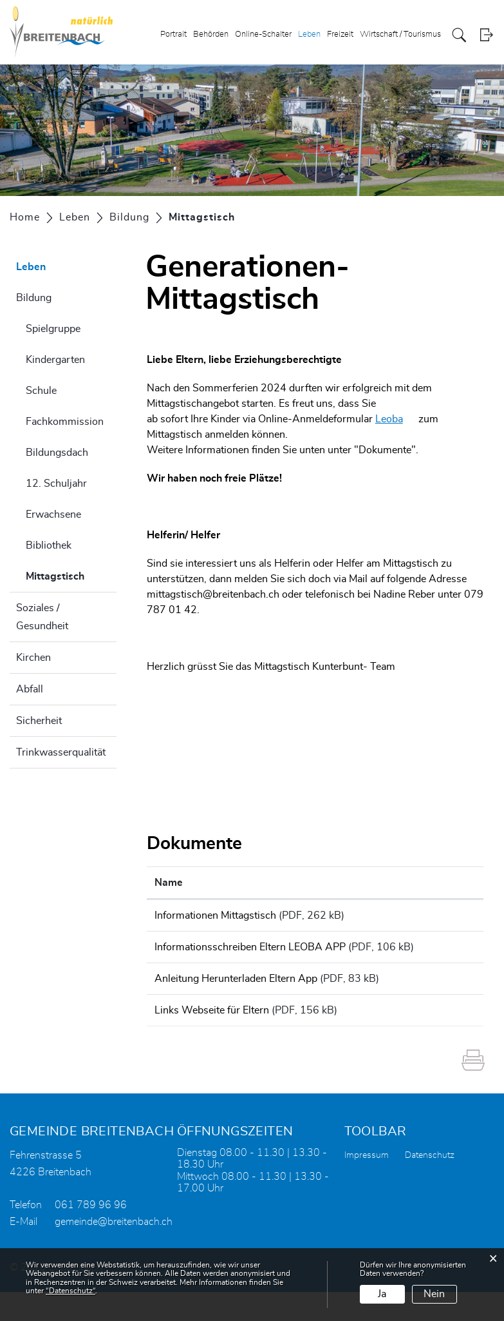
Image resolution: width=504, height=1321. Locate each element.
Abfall (29, 689)
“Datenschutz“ (70, 1291)
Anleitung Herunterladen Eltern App (235, 998)
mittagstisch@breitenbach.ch (213, 594)
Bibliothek (48, 545)
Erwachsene (53, 514)
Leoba (395, 419)
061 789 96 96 (91, 1234)
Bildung (33, 298)
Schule (41, 391)
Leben (309, 34)
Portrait (173, 34)
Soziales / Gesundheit (42, 617)
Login (486, 35)
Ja (382, 1294)
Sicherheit (39, 721)
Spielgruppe (53, 329)
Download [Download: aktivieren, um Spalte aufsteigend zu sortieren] (447, 882)
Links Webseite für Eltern (211, 1035)
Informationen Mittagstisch (215, 915)
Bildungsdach (57, 452)
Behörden (211, 34)
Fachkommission (65, 421)
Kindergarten (55, 360)
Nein (434, 1294)
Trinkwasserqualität (61, 752)
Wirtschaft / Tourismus (400, 34)
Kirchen (33, 657)
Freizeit (340, 34)
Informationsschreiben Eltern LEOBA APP (250, 951)
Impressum (366, 1184)
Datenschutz (429, 1184)
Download (449, 917)
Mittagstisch (71, 574)
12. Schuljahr (56, 483)
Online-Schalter (263, 34)
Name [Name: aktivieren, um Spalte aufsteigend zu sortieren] (168, 882)
